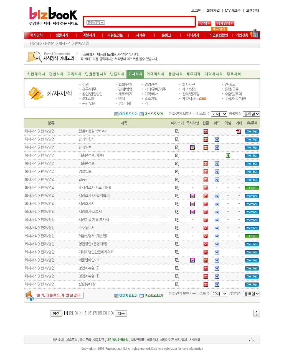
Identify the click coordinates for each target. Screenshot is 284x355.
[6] (90, 313)
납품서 (83, 179)
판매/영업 (81, 43)
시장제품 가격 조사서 (93, 220)
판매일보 (84, 147)
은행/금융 (232, 89)
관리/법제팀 (190, 94)
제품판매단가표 (89, 260)
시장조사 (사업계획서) (94, 196)
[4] (80, 313)
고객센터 (252, 10)
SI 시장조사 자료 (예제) (94, 187)
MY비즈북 (233, 10)
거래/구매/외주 (155, 89)
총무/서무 (89, 89)
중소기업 (150, 99)
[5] (85, 313)
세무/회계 (125, 94)
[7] (95, 313)
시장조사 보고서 (90, 212)
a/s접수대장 (86, 284)
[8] (100, 313)
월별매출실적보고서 (92, 131)
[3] (75, 313)
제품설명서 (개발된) (92, 236)
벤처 (121, 99)
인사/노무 (232, 84)
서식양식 (48, 43)
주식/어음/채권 (235, 99)
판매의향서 (86, 139)
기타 (147, 103)
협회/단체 (125, 84)
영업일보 (84, 171)
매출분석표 (86, 163)
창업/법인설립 (92, 94)
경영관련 (150, 84)
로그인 (196, 10)
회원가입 (213, 10)
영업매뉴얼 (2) (88, 268)
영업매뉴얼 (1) (88, 276)
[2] (71, 313)
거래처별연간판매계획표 (96, 252)
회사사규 (188, 84)
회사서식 (65, 43)
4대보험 (88, 99)
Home (34, 43)
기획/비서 (151, 94)
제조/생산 (189, 89)
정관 (85, 84)
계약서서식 (190, 99)
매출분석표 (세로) (91, 155)
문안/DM (88, 103)
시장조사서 (86, 204)
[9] (105, 313)
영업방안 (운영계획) (92, 244)
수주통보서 (86, 228)
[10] (111, 313)
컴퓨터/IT (124, 103)
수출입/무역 (233, 94)
